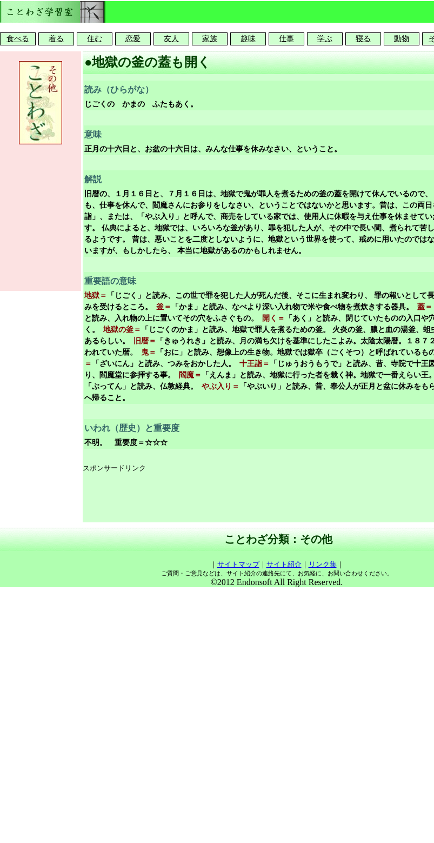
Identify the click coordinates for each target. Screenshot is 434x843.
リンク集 (323, 564)
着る (56, 39)
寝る (363, 39)
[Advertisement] (40, 216)
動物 (401, 39)
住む (94, 39)
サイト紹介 (284, 564)
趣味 (248, 39)
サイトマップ (238, 564)
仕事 (286, 39)
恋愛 (133, 39)
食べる (17, 39)
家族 (209, 39)
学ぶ (324, 39)
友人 (171, 39)
